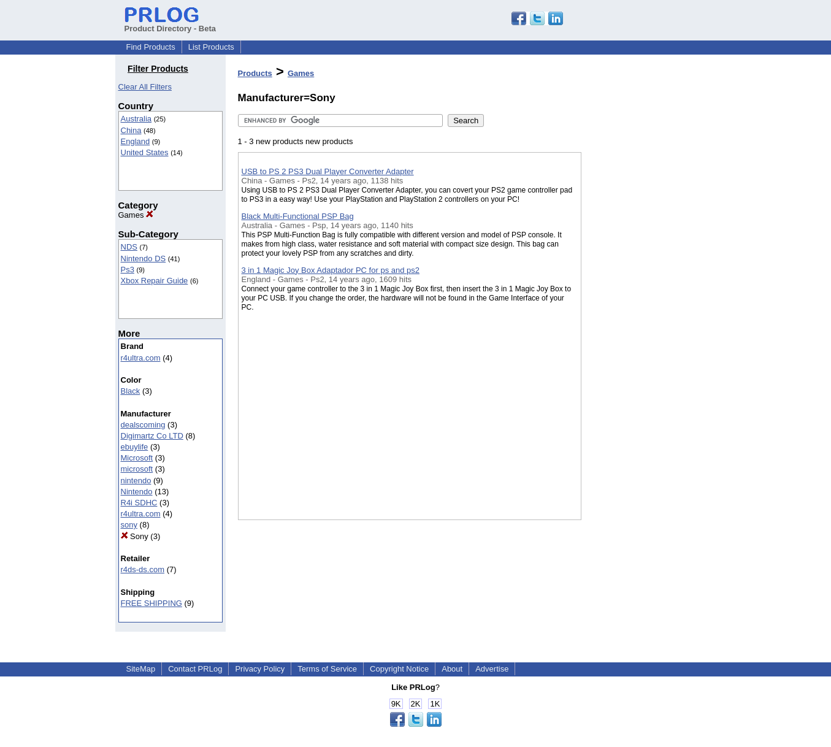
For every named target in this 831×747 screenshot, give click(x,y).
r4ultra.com (141, 357)
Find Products (150, 47)
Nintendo (137, 491)
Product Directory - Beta (170, 24)
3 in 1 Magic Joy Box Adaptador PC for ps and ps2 (331, 270)
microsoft (137, 468)
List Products (211, 47)
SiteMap (141, 668)
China (131, 130)
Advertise (491, 668)
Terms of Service (327, 668)
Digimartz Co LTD (152, 435)
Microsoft (137, 457)
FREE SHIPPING (151, 603)
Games (136, 215)
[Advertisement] (643, 318)
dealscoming (143, 424)
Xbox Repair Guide (154, 280)
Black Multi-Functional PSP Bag (298, 216)
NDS (129, 246)
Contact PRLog (195, 668)
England (135, 141)
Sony (134, 536)
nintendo (136, 480)
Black (130, 391)
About (452, 668)
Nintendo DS (143, 258)
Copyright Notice (399, 668)
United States (145, 152)
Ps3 (127, 269)
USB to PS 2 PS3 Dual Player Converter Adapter (328, 171)
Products (255, 73)
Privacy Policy (260, 668)
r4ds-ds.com (143, 569)
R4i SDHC (139, 502)
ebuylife (134, 446)
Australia (136, 118)
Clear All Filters (145, 86)
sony (129, 524)
